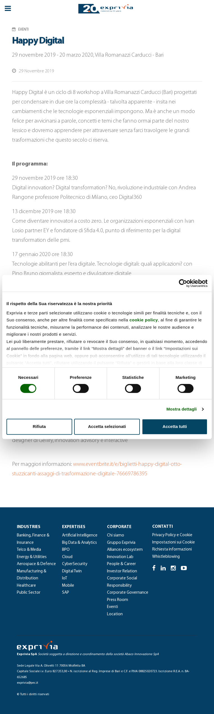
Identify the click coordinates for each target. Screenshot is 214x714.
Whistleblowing (166, 557)
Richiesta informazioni (172, 549)
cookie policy (143, 319)
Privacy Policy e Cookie (172, 535)
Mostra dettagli (181, 409)
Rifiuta (39, 426)
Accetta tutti (175, 426)
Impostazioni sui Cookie (173, 542)
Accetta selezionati (107, 426)
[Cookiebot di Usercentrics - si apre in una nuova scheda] (183, 283)
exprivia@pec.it (27, 683)
